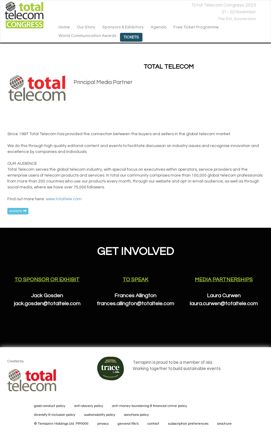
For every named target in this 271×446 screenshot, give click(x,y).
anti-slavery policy (88, 406)
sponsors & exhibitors (123, 27)
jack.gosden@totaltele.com (47, 303)
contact (153, 424)
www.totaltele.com (64, 199)
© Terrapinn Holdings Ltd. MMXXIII (61, 424)
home (64, 27)
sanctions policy (136, 415)
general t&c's (128, 424)
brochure (224, 424)
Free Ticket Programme (196, 27)
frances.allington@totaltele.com (135, 303)
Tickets (131, 37)
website (18, 211)
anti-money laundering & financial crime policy (149, 406)
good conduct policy (49, 406)
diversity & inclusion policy (54, 415)
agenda (158, 27)
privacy (103, 424)
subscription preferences (188, 424)
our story (86, 27)
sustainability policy (99, 415)
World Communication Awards (87, 36)
